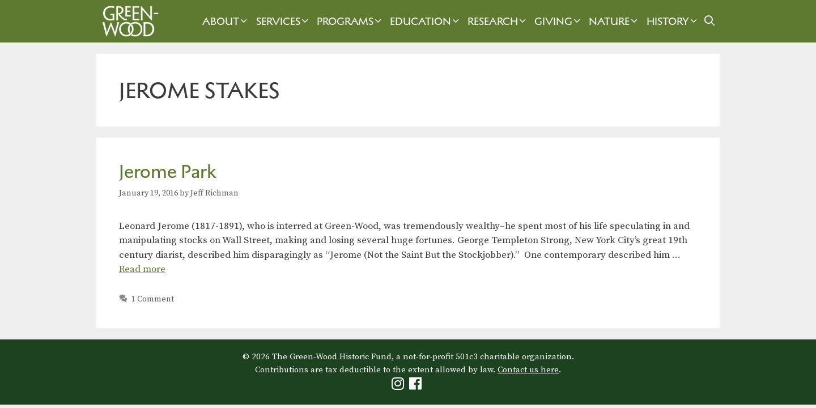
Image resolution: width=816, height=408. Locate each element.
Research (498, 21)
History (673, 21)
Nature (614, 21)
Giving (558, 21)
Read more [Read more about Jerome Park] (142, 269)
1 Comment (152, 299)
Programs (350, 21)
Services (283, 21)
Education (426, 21)
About (226, 21)
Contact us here (528, 369)
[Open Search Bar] (710, 21)
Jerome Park (167, 171)
